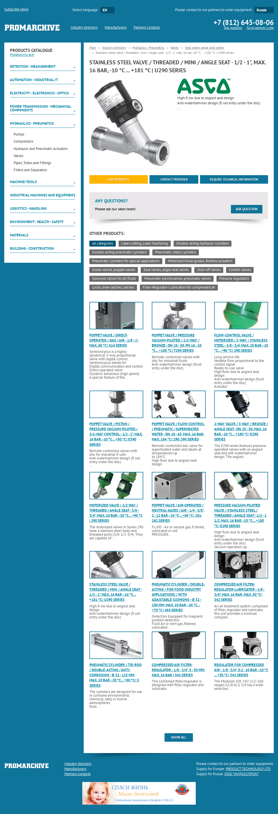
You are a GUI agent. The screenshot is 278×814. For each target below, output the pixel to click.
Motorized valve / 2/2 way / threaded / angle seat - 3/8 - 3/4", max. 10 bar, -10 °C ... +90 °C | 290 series (115, 513)
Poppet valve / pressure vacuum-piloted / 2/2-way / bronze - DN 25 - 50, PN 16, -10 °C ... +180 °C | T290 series (176, 343)
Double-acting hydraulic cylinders (202, 243)
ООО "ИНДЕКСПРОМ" (241, 774)
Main (92, 48)
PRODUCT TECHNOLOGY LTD (248, 769)
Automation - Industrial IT (34, 80)
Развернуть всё (22, 55)
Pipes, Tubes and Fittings (32, 163)
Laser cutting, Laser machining (144, 243)
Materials (19, 235)
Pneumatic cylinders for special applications (125, 261)
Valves (18, 156)
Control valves (240, 270)
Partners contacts (147, 28)
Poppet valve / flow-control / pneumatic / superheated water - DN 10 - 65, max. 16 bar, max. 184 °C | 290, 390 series (178, 431)
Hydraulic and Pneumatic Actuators (41, 149)
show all (178, 737)
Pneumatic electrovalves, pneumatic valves (177, 279)
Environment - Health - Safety (37, 222)
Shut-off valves (208, 270)
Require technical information (234, 179)
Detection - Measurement (33, 66)
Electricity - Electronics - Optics (39, 93)
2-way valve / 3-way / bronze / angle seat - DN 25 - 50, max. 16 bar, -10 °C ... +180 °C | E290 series (241, 431)
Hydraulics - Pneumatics (32, 123)
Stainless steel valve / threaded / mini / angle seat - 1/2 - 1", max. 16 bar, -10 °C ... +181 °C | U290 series (115, 592)
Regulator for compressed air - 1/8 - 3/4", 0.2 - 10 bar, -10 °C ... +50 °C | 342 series (241, 669)
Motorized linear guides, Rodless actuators (200, 261)
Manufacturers (116, 28)
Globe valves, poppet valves (113, 270)
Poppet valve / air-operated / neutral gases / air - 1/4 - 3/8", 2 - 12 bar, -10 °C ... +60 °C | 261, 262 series (178, 513)
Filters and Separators (30, 170)
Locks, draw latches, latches (113, 287)
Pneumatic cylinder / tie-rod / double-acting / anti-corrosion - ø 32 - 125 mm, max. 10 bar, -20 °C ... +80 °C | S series (115, 675)
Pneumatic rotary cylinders (175, 252)
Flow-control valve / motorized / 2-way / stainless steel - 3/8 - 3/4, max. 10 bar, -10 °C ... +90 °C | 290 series (241, 343)
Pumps (19, 135)
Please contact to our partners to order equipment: (213, 10)
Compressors (23, 142)
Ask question (233, 28)
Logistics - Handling (28, 208)
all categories (102, 243)
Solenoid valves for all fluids (114, 279)
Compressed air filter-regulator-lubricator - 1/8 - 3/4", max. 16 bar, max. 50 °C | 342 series (239, 592)
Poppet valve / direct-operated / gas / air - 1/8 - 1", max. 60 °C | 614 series (114, 340)
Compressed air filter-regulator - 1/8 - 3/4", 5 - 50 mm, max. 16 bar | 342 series (178, 669)
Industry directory (84, 28)
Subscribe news (16, 9)
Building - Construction (32, 248)
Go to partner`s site (260, 28)
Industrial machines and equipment (42, 195)
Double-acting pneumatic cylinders (119, 252)
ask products (118, 179)
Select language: (85, 10)
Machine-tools (23, 182)
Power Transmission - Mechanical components (40, 108)
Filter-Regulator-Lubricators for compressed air (179, 287)
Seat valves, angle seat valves (204, 48)
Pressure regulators (234, 279)
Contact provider (174, 179)
